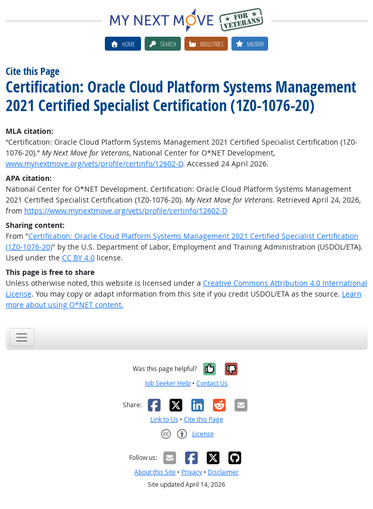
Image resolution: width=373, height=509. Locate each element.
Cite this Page (203, 419)
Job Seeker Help (168, 383)
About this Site (155, 472)
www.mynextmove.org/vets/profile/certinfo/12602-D (94, 163)
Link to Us (164, 419)
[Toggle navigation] (22, 337)
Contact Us (212, 383)
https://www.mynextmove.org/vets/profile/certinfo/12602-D (125, 210)
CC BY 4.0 (78, 258)
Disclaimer (223, 472)
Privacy (191, 472)
